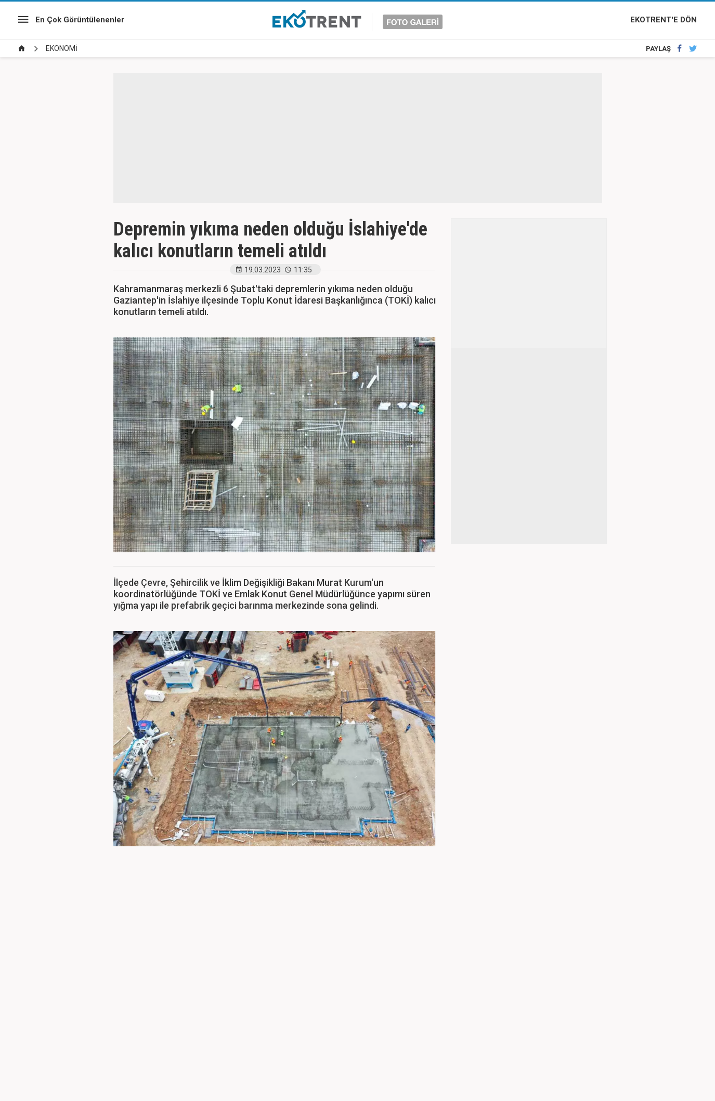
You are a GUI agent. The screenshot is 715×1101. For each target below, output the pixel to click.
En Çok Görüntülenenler (79, 19)
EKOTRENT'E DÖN (663, 19)
